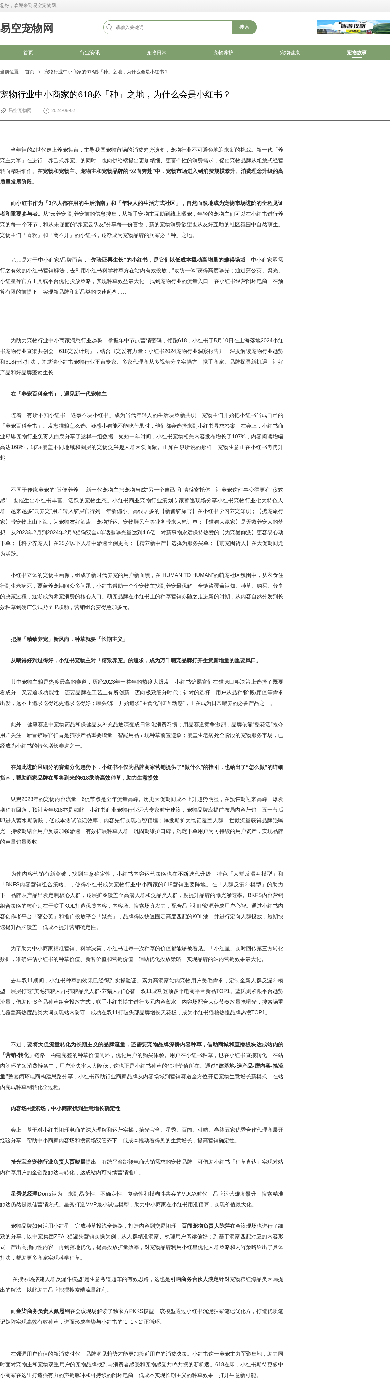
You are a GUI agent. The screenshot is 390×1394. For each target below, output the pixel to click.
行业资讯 (90, 52)
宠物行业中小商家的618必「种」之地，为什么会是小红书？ (106, 71)
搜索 (244, 27)
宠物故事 (357, 52)
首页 (28, 52)
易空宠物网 (26, 28)
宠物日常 (157, 52)
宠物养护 (223, 52)
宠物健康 (290, 52)
